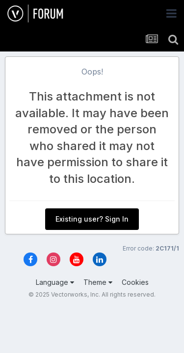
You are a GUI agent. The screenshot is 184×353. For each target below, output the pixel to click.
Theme (97, 282)
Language (55, 282)
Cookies (135, 282)
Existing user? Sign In (92, 219)
